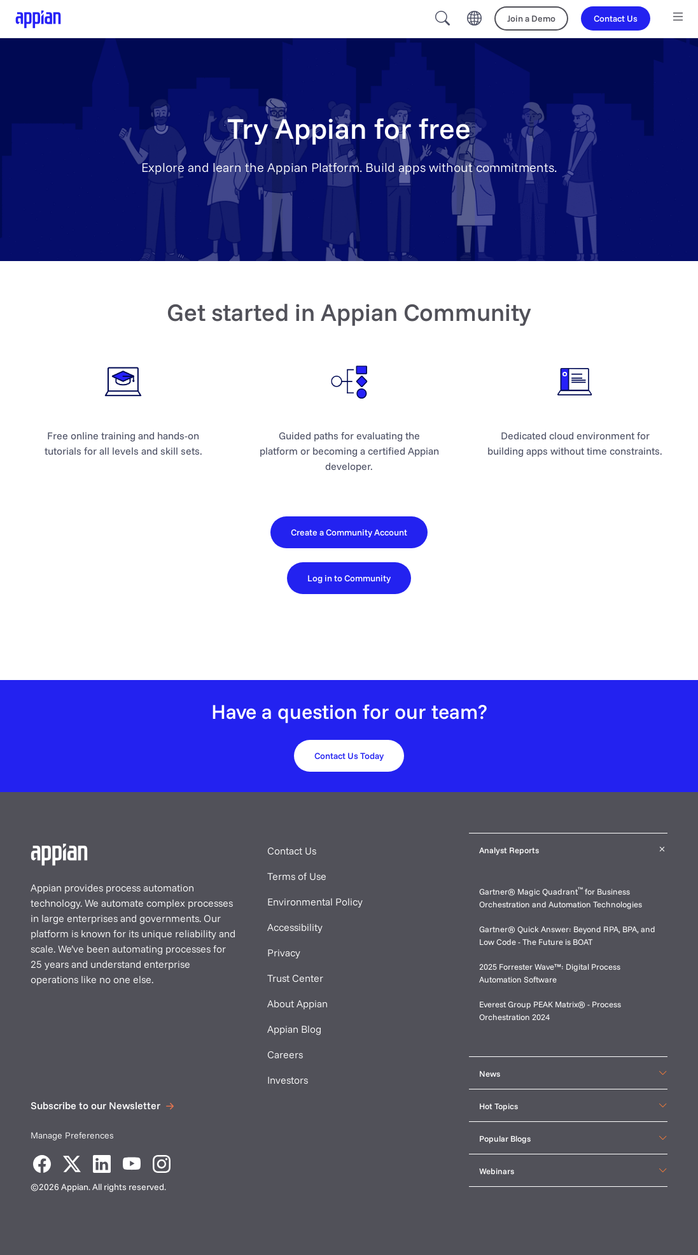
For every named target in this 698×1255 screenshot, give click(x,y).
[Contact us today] (349, 755)
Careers (285, 1054)
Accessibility (295, 927)
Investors (287, 1080)
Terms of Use (296, 876)
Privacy (283, 952)
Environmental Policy (315, 901)
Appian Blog (294, 1029)
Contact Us (291, 850)
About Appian (297, 1003)
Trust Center (295, 978)
